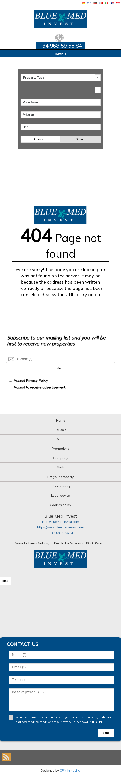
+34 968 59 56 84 (60, 533)
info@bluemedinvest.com (60, 522)
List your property (60, 477)
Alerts (60, 467)
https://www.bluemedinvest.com (60, 527)
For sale (60, 430)
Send (61, 368)
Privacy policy (60, 486)
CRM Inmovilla (70, 770)
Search (80, 139)
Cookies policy (60, 505)
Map (5, 580)
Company (60, 458)
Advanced (40, 139)
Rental (60, 439)
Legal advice (60, 495)
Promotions (60, 449)
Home (60, 420)
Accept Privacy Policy (31, 380)
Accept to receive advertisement (39, 387)
